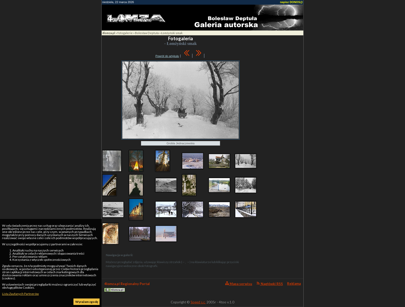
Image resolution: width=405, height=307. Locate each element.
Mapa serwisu (238, 283)
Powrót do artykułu (167, 56)
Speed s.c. (198, 302)
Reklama (294, 283)
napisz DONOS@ (291, 2)
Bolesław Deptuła (147, 33)
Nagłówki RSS (269, 283)
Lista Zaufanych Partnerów (20, 294)
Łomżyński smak (172, 33)
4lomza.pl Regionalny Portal (127, 287)
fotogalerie (125, 33)
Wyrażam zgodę (86, 302)
